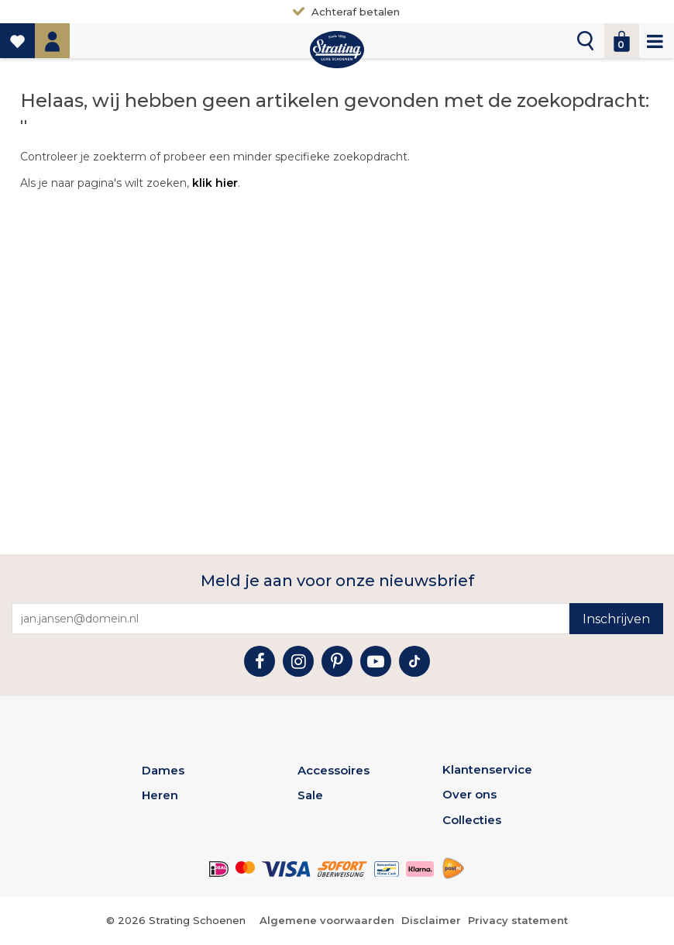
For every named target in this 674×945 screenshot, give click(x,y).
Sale (310, 795)
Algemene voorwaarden (327, 920)
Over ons (469, 794)
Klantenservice (487, 769)
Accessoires (333, 770)
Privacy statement (518, 920)
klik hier (215, 183)
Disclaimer (431, 920)
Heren (160, 795)
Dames (163, 770)
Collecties (471, 819)
